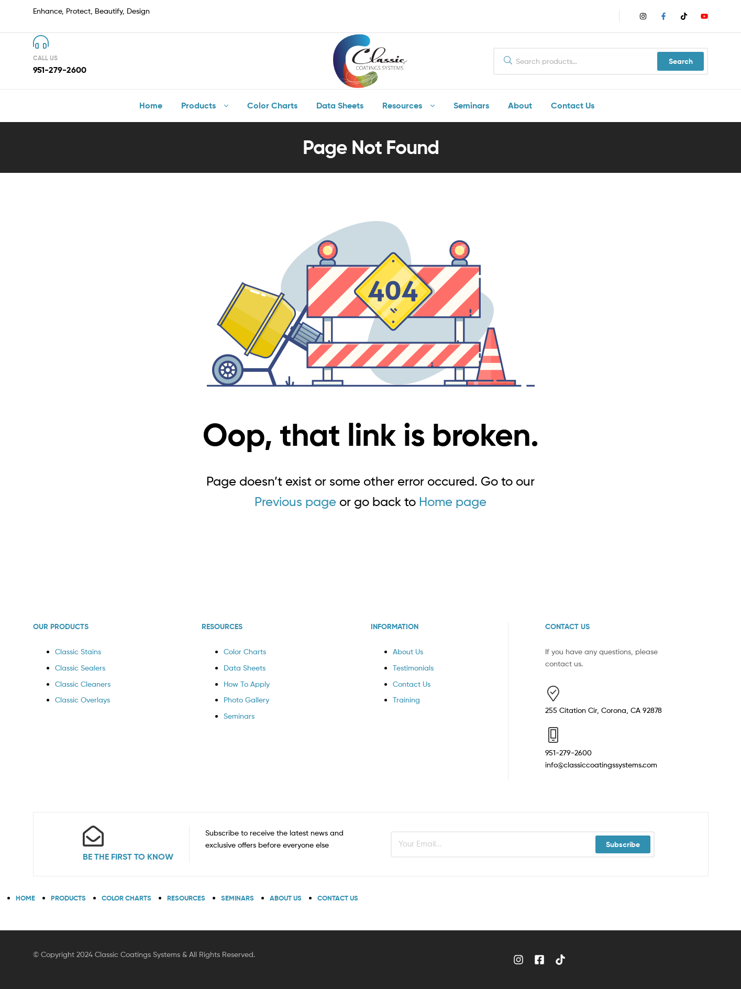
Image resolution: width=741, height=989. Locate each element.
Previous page (295, 501)
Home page (452, 501)
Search (681, 61)
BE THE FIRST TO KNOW (128, 856)
